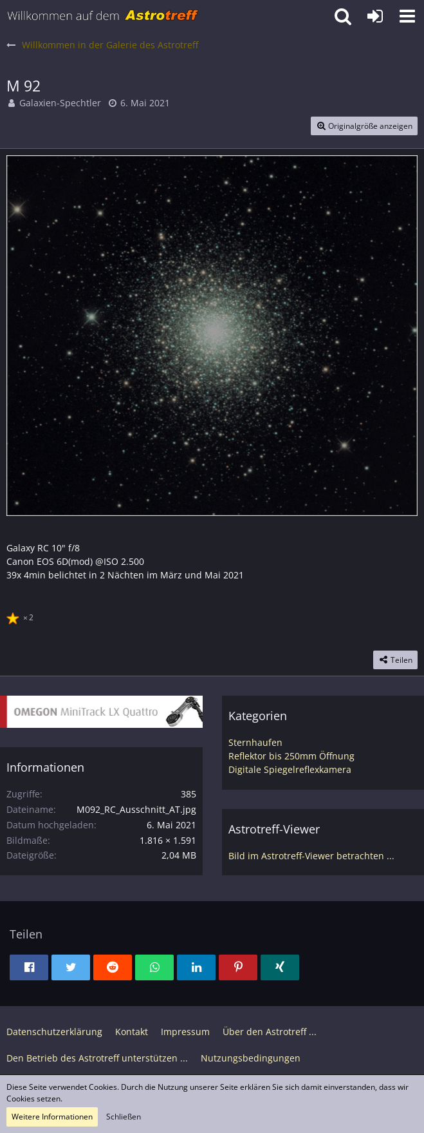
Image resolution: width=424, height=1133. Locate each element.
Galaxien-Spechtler (60, 103)
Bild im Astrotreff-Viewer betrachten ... (311, 856)
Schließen (123, 1116)
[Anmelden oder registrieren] (375, 16)
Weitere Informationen (52, 1116)
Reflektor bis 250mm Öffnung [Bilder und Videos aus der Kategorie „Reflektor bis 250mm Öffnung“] (291, 756)
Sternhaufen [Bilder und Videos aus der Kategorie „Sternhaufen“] (255, 742)
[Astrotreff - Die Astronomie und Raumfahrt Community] (103, 16)
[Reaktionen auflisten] (21, 615)
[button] (407, 16)
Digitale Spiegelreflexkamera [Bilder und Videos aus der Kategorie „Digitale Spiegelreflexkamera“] (289, 769)
